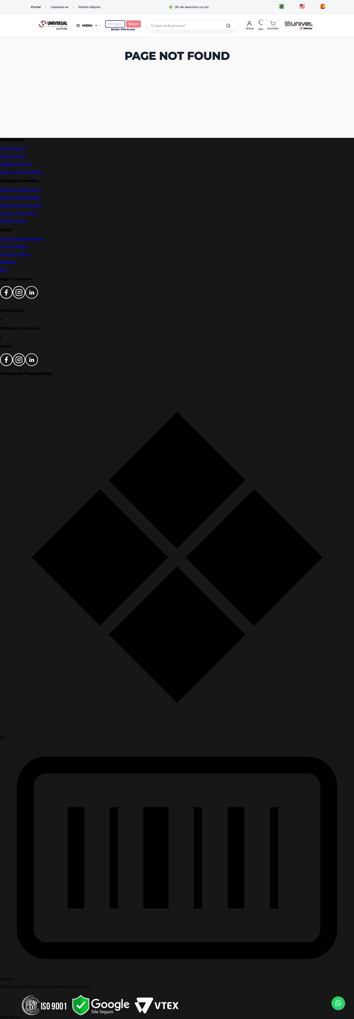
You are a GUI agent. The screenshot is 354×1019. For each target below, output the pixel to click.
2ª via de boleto (14, 246)
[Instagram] (19, 297)
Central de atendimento (22, 239)
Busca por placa (123, 29)
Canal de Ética (13, 156)
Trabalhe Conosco (16, 164)
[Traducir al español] (323, 7)
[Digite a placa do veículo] (115, 24)
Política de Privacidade (20, 197)
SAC (3, 270)
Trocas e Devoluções (18, 213)
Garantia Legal (13, 221)
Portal (33, 7)
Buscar (133, 24)
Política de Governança (20, 205)
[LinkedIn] (31, 297)
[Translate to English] (302, 7)
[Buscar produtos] (229, 25)
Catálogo (8, 262)
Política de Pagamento (20, 190)
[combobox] (192, 26)
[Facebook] (6, 297)
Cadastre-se (59, 7)
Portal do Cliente (15, 254)
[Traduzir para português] (281, 7)
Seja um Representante (21, 172)
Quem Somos (12, 148)
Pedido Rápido (89, 7)
